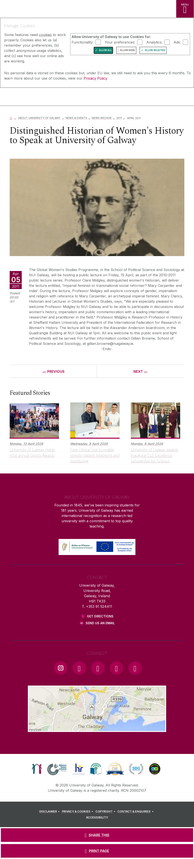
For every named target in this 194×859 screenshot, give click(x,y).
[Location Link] (97, 728)
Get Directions (100, 616)
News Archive (102, 118)
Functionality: (82, 42)
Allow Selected (155, 50)
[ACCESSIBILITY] (97, 817)
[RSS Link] (135, 668)
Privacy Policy (95, 78)
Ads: (177, 42)
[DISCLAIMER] (50, 811)
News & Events (76, 118)
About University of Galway (39, 118)
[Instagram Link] (60, 668)
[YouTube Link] (97, 668)
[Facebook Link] (79, 668)
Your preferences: (120, 42)
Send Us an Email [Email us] (100, 623)
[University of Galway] (23, 97)
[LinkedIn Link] (116, 668)
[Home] (11, 118)
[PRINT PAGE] (97, 851)
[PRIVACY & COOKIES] (78, 811)
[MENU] (185, 9)
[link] (37, 768)
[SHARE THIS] (97, 835)
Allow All (105, 50)
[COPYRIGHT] (106, 811)
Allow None (127, 50)
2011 (119, 118)
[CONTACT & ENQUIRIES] (136, 811)
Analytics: (154, 42)
